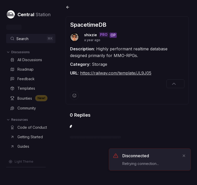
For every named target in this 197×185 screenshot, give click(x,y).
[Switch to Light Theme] (21, 161)
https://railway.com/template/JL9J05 (115, 73)
